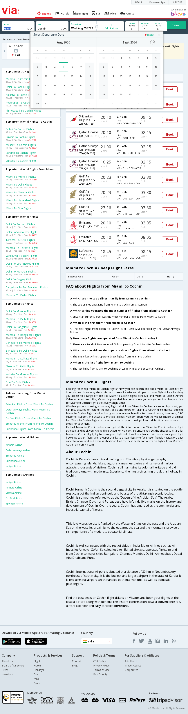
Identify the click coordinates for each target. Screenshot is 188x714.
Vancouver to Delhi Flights (21, 255)
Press (5, 670)
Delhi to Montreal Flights (21, 271)
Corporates (131, 670)
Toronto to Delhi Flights (20, 240)
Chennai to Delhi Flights (20, 366)
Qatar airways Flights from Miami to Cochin (28, 411)
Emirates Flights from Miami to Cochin (29, 423)
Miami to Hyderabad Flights (22, 200)
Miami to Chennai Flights (21, 192)
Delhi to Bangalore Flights (21, 327)
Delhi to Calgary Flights (20, 279)
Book (169, 89)
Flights (37, 661)
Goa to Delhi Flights (18, 382)
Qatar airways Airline (18, 450)
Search (177, 25)
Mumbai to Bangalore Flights (23, 335)
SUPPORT (177, 2)
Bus (36, 674)
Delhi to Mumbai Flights (20, 311)
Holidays (39, 670)
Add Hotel (131, 661)
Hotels (37, 665)
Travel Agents (133, 665)
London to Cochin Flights (21, 153)
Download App (157, 2)
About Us (7, 661)
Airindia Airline (14, 445)
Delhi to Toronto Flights (20, 224)
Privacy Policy (101, 665)
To (39, 24)
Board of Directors (13, 665)
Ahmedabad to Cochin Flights (23, 110)
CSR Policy (99, 661)
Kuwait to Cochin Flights (20, 137)
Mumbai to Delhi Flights (20, 319)
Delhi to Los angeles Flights (22, 263)
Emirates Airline (15, 455)
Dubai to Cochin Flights (20, 129)
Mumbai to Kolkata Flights (22, 358)
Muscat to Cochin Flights (21, 145)
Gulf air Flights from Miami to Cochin (28, 418)
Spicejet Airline (14, 503)
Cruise (37, 683)
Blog (74, 665)
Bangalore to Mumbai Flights (23, 342)
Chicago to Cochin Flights (21, 160)
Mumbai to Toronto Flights (22, 248)
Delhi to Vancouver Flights (21, 232)
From (6, 24)
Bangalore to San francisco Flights (27, 287)
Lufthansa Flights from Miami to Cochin (30, 429)
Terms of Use (101, 670)
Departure (76, 24)
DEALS (138, 2)
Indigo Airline (13, 466)
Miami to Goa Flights (18, 208)
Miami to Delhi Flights (19, 184)
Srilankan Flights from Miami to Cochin (29, 404)
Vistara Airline (14, 493)
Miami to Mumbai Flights (21, 176)
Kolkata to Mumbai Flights (22, 374)
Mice (36, 678)
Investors (7, 674)
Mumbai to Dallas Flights (21, 295)
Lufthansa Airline (16, 461)
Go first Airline (14, 498)
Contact (76, 661)
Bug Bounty (100, 674)
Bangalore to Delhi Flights (21, 350)
